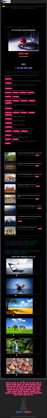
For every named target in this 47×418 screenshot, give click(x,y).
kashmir (39, 389)
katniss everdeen (29, 389)
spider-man (16, 394)
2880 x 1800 (8, 108)
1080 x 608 (24, 131)
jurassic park (38, 387)
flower (21, 382)
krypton (17, 389)
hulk (37, 384)
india (14, 387)
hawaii (11, 386)
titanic (29, 394)
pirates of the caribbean (38, 392)
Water (25, 67)
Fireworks (8, 253)
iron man (25, 386)
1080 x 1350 (8, 131)
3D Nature (26, 241)
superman (25, 394)
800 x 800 (8, 139)
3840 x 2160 (8, 118)
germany (37, 382)
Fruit (21, 67)
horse (40, 384)
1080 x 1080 (16, 131)
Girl (25, 244)
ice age (22, 386)
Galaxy (15, 253)
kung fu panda (22, 389)
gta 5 (23, 384)
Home (6, 27)
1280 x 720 (8, 112)
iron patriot (30, 386)
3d (18, 67)
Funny (20, 244)
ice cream (39, 386)
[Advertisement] (23, 17)
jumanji (25, 387)
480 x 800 (8, 96)
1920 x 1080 (31, 112)
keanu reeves (14, 391)
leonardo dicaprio (26, 391)
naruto (31, 392)
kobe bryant (35, 389)
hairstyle (7, 386)
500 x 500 (15, 139)
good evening (14, 384)
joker (17, 387)
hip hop (15, 386)
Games (32, 244)
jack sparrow (21, 387)
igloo (11, 387)
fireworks (14, 382)
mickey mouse (13, 392)
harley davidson (32, 384)
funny (27, 382)
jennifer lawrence (9, 389)
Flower (8, 244)
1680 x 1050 (24, 100)
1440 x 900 (16, 100)
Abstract (18, 241)
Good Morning (23, 253)
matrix (28, 392)
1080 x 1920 (8, 88)
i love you (34, 386)
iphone (8, 387)
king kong (9, 391)
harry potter (27, 384)
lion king (37, 391)
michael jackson (20, 392)
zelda (32, 394)
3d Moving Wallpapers (12, 27)
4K (6, 6)
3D (3, 6)
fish (17, 382)
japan (14, 389)
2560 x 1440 (8, 114)
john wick (29, 387)
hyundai (18, 386)
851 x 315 (8, 135)
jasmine (33, 387)
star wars (20, 394)
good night (19, 384)
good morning (8, 384)
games (33, 382)
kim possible (20, 391)
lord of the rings (32, 391)
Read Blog (37, 155)
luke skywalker (7, 392)
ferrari (11, 382)
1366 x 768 (16, 112)
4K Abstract (33, 241)
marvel (25, 392)
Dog (13, 244)
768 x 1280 (15, 96)
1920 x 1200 (32, 100)
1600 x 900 (23, 112)
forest (24, 382)
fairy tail (7, 382)
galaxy (30, 382)
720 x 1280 (23, 92)
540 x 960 (15, 92)
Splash (30, 67)
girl (40, 382)
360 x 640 (8, 92)
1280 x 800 (8, 100)
